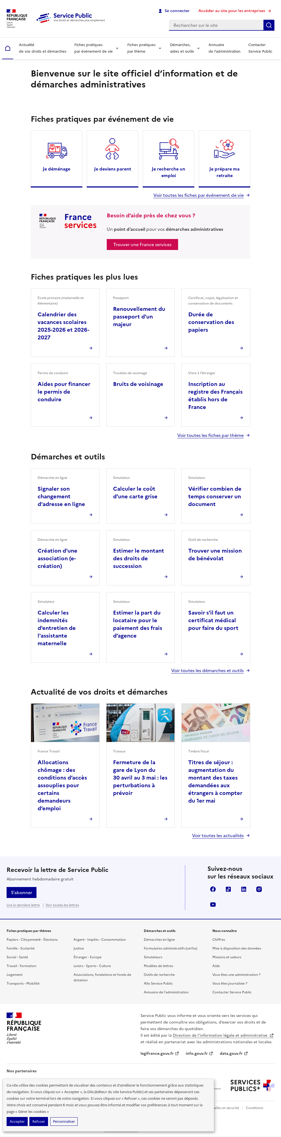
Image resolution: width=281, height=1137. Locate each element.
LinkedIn (243, 889)
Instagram (259, 889)
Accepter (17, 1121)
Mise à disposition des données (236, 948)
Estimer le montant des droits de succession (138, 558)
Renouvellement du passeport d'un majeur (139, 316)
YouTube (212, 904)
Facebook (212, 889)
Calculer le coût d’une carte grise (135, 493)
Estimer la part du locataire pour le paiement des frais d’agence (137, 624)
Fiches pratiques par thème (141, 48)
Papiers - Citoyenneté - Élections (32, 939)
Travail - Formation (21, 965)
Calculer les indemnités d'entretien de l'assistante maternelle (57, 628)
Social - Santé (17, 957)
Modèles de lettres (158, 965)
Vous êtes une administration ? (236, 974)
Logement (15, 974)
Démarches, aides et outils (182, 48)
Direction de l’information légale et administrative (223, 1035)
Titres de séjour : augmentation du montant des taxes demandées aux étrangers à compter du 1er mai (215, 781)
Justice (79, 948)
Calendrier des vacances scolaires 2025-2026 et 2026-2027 (63, 326)
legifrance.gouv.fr (159, 1053)
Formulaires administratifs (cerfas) (170, 948)
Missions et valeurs (226, 957)
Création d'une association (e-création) (57, 558)
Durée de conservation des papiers (211, 322)
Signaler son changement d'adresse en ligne (61, 496)
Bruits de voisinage (138, 384)
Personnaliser (64, 1121)
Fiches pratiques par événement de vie (93, 48)
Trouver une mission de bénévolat (215, 554)
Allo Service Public (158, 983)
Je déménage (56, 169)
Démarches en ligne (159, 939)
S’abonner (21, 892)
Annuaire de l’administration (224, 48)
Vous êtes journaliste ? (229, 983)
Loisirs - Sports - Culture (92, 965)
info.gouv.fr (199, 1053)
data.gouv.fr (234, 1053)
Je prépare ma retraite (224, 172)
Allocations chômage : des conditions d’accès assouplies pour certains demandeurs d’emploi (62, 785)
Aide (216, 965)
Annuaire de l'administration (166, 992)
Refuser (38, 1121)
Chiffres (218, 939)
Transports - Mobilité (23, 983)
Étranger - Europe (88, 957)
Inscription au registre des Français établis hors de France (215, 395)
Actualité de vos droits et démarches (42, 48)
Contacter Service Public (260, 48)
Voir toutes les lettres (62, 905)
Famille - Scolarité (21, 948)
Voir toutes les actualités (218, 835)
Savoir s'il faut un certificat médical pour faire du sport (213, 620)
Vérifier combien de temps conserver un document (214, 496)
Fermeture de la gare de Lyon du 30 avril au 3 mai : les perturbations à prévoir (140, 777)
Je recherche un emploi (168, 172)
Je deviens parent (112, 169)
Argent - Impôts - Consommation (100, 939)
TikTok (228, 889)
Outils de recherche (159, 974)
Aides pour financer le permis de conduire (64, 391)
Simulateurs (153, 957)
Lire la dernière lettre (23, 905)
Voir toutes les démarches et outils (207, 670)
